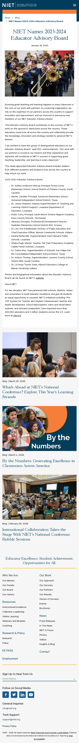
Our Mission (8, 581)
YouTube (31, 694)
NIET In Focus (46, 630)
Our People (8, 585)
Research (7, 638)
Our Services (46, 585)
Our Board (7, 590)
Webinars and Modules (13, 621)
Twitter (14, 694)
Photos (43, 635)
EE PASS (7, 651)
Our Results (46, 595)
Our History (8, 595)
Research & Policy (13, 633)
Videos (43, 640)
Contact (45, 652)
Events (43, 604)
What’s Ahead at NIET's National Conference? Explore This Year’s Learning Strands (37, 392)
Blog (17, 18)
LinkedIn (22, 694)
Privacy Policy (9, 726)
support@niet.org (11, 720)
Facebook (5, 694)
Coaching (7, 626)
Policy (5, 643)
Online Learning (10, 617)
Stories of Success (49, 599)
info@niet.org (9, 708)
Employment (10, 659)
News (7, 18)
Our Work (45, 575)
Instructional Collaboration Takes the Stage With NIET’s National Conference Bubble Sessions (36, 534)
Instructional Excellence (14, 607)
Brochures (45, 608)
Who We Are (10, 575)
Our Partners (46, 590)
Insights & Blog (47, 644)
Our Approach (47, 581)
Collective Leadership (13, 612)
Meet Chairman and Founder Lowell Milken (50, 733)
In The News (46, 626)
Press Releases (47, 621)
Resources (9, 602)
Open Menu (75, 5)
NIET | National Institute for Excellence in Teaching (19, 5)
